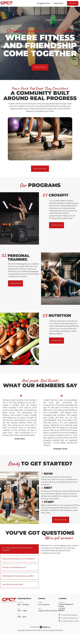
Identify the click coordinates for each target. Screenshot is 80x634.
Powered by (34, 627)
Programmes (44, 3)
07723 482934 (43, 605)
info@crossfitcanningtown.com (50, 611)
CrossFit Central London (70, 621)
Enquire (72, 3)
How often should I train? (12, 585)
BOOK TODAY (60, 520)
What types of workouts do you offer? (18, 576)
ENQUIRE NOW (40, 169)
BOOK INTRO (40, 67)
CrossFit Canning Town (69, 618)
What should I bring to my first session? (18, 559)
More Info (58, 3)
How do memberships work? (14, 567)
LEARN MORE (56, 225)
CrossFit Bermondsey (69, 615)
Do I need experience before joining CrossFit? (17, 549)
